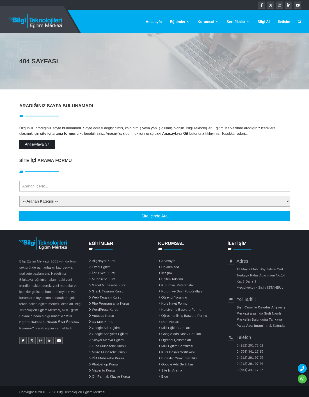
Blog (164, 376)
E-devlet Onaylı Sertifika (179, 358)
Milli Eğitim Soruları (175, 328)
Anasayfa (154, 22)
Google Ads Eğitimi (106, 328)
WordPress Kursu (105, 309)
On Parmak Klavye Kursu (111, 376)
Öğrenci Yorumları (174, 297)
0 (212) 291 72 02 (250, 345)
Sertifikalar (238, 22)
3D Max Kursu (102, 322)
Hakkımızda (170, 267)
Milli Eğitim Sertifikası (177, 346)
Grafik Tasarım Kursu (108, 291)
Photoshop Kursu (105, 364)
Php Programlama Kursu (110, 303)
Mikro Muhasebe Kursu (109, 352)
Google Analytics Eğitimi (110, 334)
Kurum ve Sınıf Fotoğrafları (181, 291)
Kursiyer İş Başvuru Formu (181, 309)
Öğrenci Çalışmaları (176, 340)
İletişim (284, 22)
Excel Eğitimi (101, 267)
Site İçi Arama (171, 370)
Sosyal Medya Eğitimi (108, 340)
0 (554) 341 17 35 (250, 351)
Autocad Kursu (103, 315)
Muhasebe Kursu (104, 279)
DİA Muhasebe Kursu (108, 358)
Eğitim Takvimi (172, 279)
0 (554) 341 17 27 (250, 370)
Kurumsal (208, 22)
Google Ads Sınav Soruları (181, 334)
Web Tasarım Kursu (106, 297)
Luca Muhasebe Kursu (109, 346)
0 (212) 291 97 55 (250, 357)
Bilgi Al (263, 22)
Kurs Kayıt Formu (174, 303)
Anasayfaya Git (37, 144)
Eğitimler (180, 22)
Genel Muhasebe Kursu (110, 285)
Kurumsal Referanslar (177, 285)
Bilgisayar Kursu (104, 261)
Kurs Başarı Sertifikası (178, 352)
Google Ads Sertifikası (178, 364)
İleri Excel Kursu (104, 273)
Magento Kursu (103, 370)
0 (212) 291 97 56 (250, 363)
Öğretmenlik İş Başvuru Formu (184, 315)
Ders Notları (170, 322)
